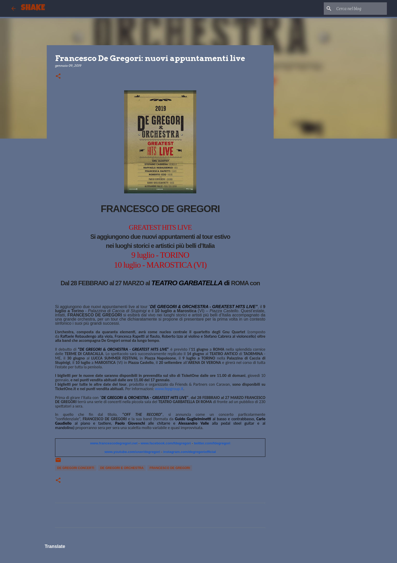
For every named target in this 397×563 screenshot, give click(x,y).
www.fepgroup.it (169, 388)
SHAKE (33, 8)
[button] (58, 76)
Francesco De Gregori (170, 468)
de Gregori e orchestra (122, 468)
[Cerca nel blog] (359, 8)
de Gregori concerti (75, 468)
